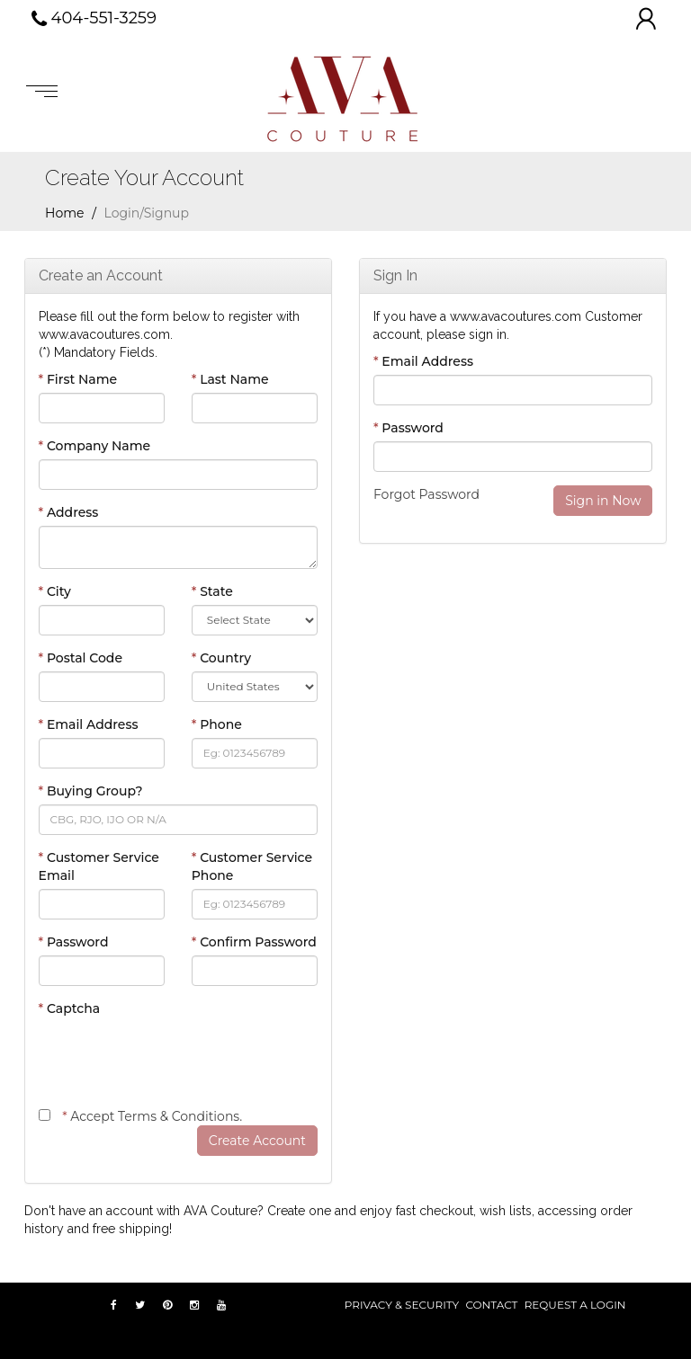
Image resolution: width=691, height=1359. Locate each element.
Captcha (70, 1008)
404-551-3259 (94, 19)
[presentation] (175, 1057)
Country (221, 658)
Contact (491, 1304)
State (212, 591)
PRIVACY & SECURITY (402, 1304)
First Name (78, 379)
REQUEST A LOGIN (575, 1304)
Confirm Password (254, 942)
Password (74, 942)
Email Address (89, 724)
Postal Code (80, 658)
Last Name (230, 379)
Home (64, 213)
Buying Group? (91, 791)
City (55, 591)
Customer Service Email (99, 866)
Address (69, 512)
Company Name (95, 446)
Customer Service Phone (252, 866)
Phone (217, 724)
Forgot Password (426, 494)
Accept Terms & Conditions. (152, 1116)
